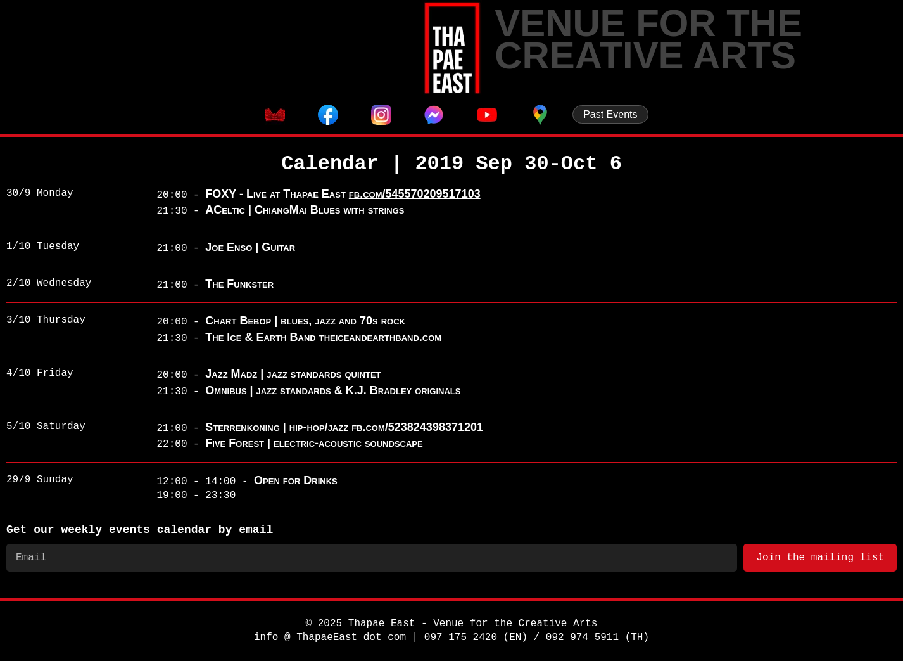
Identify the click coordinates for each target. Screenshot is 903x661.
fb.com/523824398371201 (417, 427)
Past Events (610, 114)
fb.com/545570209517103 (415, 194)
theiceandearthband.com (380, 337)
